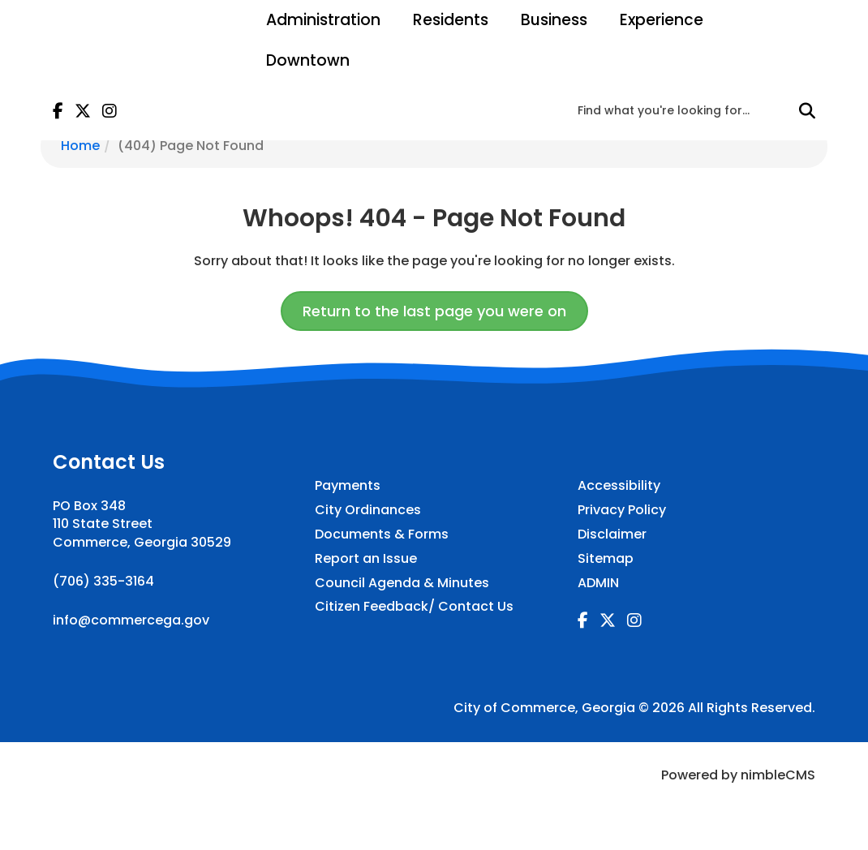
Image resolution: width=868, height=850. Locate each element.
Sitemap (606, 559)
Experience (661, 20)
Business (554, 20)
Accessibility (619, 486)
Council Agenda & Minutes (402, 583)
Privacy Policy (622, 510)
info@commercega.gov (131, 620)
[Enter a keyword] (685, 110)
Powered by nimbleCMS (738, 775)
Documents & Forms (382, 534)
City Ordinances (368, 510)
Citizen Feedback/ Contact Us (414, 607)
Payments (347, 486)
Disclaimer (612, 534)
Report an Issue (366, 559)
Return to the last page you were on (434, 311)
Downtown (308, 60)
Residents (450, 20)
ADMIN (598, 583)
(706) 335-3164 (103, 581)
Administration (323, 20)
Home (80, 145)
